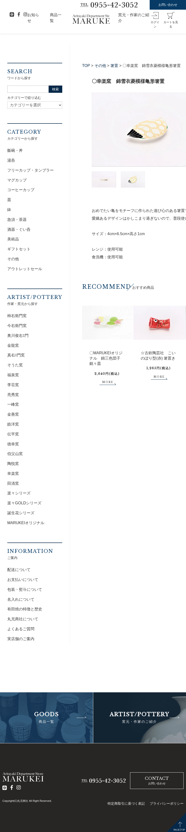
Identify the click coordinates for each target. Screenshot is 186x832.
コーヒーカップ (20, 190)
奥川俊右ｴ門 (18, 335)
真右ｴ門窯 (16, 355)
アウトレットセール (24, 269)
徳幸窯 (13, 444)
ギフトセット (19, 249)
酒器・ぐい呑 (19, 229)
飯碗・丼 (15, 150)
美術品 (13, 239)
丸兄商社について (22, 619)
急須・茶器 (17, 219)
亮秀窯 (13, 395)
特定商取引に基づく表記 (126, 803)
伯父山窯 (15, 454)
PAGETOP (179, 829)
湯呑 (11, 160)
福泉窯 (13, 375)
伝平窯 (13, 434)
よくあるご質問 (20, 629)
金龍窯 (13, 345)
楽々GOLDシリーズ (24, 503)
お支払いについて (22, 580)
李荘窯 (13, 385)
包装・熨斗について (24, 589)
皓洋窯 (13, 424)
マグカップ (17, 180)
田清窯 (13, 483)
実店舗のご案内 (20, 639)
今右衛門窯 (17, 326)
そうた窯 (15, 365)
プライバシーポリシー (167, 803)
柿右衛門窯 (17, 316)
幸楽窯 (13, 473)
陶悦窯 (13, 464)
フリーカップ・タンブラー (30, 170)
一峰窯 (13, 404)
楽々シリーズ (19, 493)
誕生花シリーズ (20, 513)
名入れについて (20, 599)
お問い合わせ (167, 5)
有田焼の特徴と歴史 (24, 609)
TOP (86, 66)
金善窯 (13, 414)
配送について (19, 570)
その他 (100, 66)
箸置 (114, 66)
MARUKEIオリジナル (25, 523)
